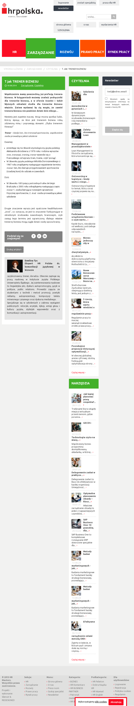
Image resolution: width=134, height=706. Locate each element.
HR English (98, 695)
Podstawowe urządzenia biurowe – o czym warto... (83, 217)
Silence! (5, 697)
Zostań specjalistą (86, 2)
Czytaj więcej (78, 373)
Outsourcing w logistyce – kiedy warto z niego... (81, 179)
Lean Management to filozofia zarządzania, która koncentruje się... (83, 153)
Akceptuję (116, 702)
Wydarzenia (109, 24)
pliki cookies (101, 702)
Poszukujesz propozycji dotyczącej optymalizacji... (83, 349)
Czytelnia (52, 69)
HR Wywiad (98, 692)
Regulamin (120, 694)
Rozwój (66, 52)
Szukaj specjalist (56, 692)
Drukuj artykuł (13, 250)
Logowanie (63, 2)
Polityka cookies (123, 691)
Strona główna (63, 24)
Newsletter (63, 8)
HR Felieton (98, 682)
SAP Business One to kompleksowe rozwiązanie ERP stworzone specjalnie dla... (82, 540)
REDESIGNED (8, 700)
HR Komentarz (77, 685)
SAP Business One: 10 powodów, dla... (88, 525)
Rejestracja (120, 688)
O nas (86, 24)
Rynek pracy (118, 52)
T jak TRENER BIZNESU (74, 69)
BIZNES (73, 682)
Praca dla (109, 2)
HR (15, 52)
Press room (53, 688)
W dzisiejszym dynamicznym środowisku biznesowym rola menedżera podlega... (83, 118)
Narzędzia (81, 383)
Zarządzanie (40, 53)
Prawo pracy (92, 52)
